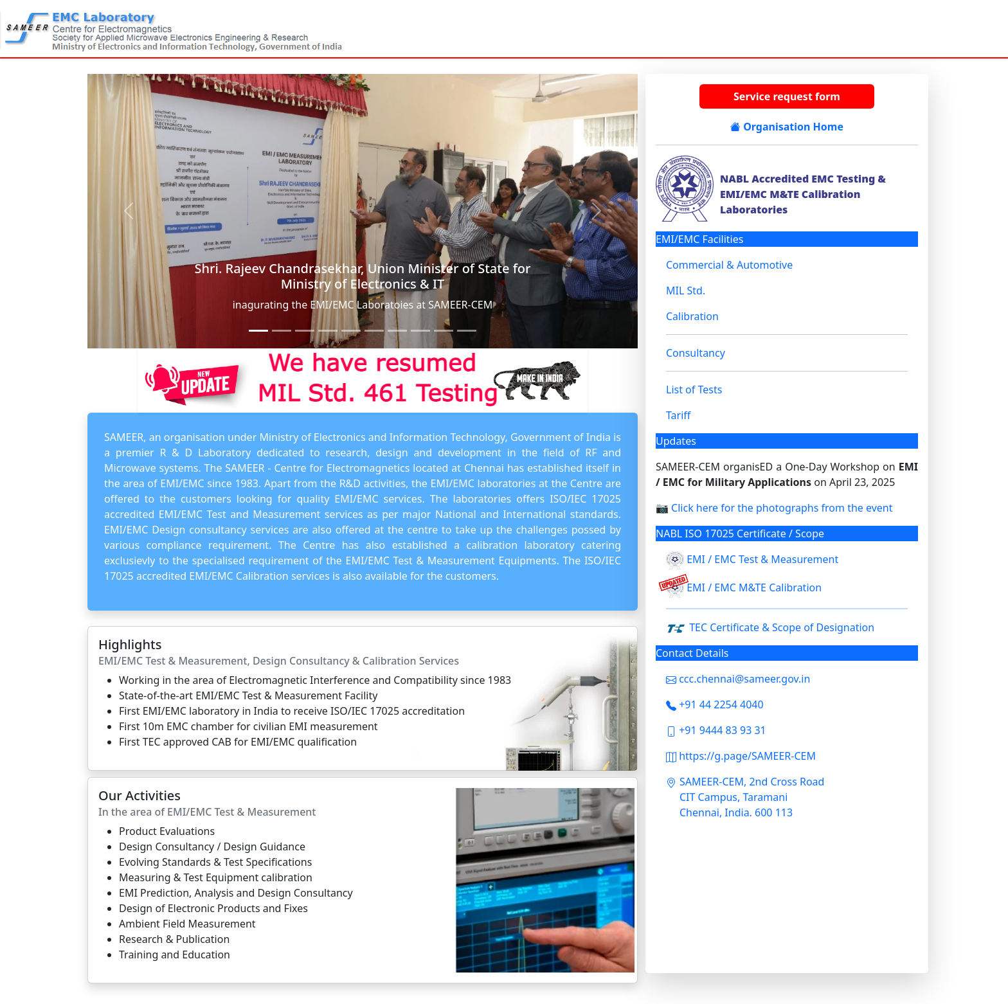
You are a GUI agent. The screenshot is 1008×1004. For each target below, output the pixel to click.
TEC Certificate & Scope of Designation (781, 627)
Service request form (787, 96)
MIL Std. (685, 290)
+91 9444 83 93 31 (716, 730)
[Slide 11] (466, 330)
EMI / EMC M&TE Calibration (754, 588)
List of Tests (694, 389)
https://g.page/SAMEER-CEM (741, 756)
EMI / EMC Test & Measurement (762, 560)
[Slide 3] (281, 330)
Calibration (692, 316)
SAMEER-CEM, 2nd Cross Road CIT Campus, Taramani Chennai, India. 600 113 (752, 797)
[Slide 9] (420, 330)
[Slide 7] (374, 330)
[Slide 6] (351, 330)
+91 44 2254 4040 (715, 704)
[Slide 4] (304, 330)
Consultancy (695, 353)
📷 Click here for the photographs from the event (774, 508)
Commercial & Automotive (729, 265)
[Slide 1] (258, 330)
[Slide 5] (328, 330)
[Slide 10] (443, 330)
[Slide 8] (397, 330)
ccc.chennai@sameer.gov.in (738, 679)
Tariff (678, 415)
